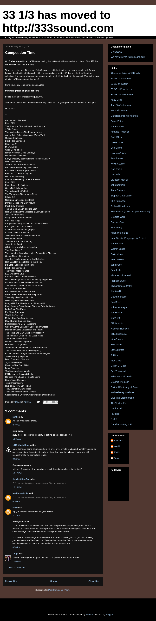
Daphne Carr (117, 222)
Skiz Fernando (118, 201)
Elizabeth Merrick (119, 179)
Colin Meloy (117, 254)
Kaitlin (117, 452)
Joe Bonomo (117, 126)
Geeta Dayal (117, 142)
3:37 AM (16, 515)
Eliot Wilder (116, 344)
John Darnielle (118, 185)
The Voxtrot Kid (118, 403)
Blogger (109, 614)
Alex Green (116, 360)
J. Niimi (114, 355)
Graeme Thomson (120, 382)
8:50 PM (16, 547)
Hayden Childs (118, 153)
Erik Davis (116, 302)
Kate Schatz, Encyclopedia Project (128, 238)
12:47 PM (17, 473)
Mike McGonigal (119, 334)
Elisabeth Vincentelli (121, 275)
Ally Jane (118, 440)
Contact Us (116, 51)
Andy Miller (116, 100)
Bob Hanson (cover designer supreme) (130, 211)
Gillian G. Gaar (118, 366)
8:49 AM (16, 425)
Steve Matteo (117, 350)
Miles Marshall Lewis (121, 376)
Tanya (16, 553)
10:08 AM (17, 561)
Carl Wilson (117, 137)
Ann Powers (117, 158)
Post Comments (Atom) (59, 590)
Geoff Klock (117, 408)
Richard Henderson (120, 206)
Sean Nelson (117, 259)
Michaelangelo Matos (121, 286)
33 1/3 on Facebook (121, 78)
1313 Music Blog (21, 445)
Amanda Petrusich (120, 131)
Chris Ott (115, 318)
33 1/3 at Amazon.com (122, 94)
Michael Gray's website (122, 392)
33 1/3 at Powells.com (122, 89)
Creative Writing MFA (121, 424)
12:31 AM (17, 439)
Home (53, 581)
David (117, 446)
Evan (15, 507)
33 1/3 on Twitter (119, 84)
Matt (15, 417)
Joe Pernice (117, 243)
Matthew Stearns (119, 232)
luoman (89, 614)
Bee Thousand (118, 371)
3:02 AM (16, 459)
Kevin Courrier (118, 163)
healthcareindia (20, 493)
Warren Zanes (118, 249)
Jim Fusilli (116, 291)
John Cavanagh (119, 307)
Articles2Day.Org (21, 479)
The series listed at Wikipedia (125, 73)
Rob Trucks (116, 169)
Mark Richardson (119, 110)
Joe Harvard (117, 312)
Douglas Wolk (118, 217)
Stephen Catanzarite (121, 195)
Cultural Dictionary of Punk (124, 387)
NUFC (114, 419)
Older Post (94, 581)
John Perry (116, 264)
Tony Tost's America (121, 105)
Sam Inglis (116, 270)
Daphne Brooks (119, 296)
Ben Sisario (117, 147)
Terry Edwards (118, 190)
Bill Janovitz (117, 323)
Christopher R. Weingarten (124, 116)
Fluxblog (115, 414)
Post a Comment (17, 567)
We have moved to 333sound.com (128, 57)
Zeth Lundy (116, 227)
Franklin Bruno (118, 281)
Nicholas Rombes (120, 328)
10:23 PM (17, 487)
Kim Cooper (117, 339)
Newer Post (11, 581)
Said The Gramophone (122, 397)
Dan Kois (115, 174)
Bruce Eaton (117, 121)
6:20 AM (16, 501)
